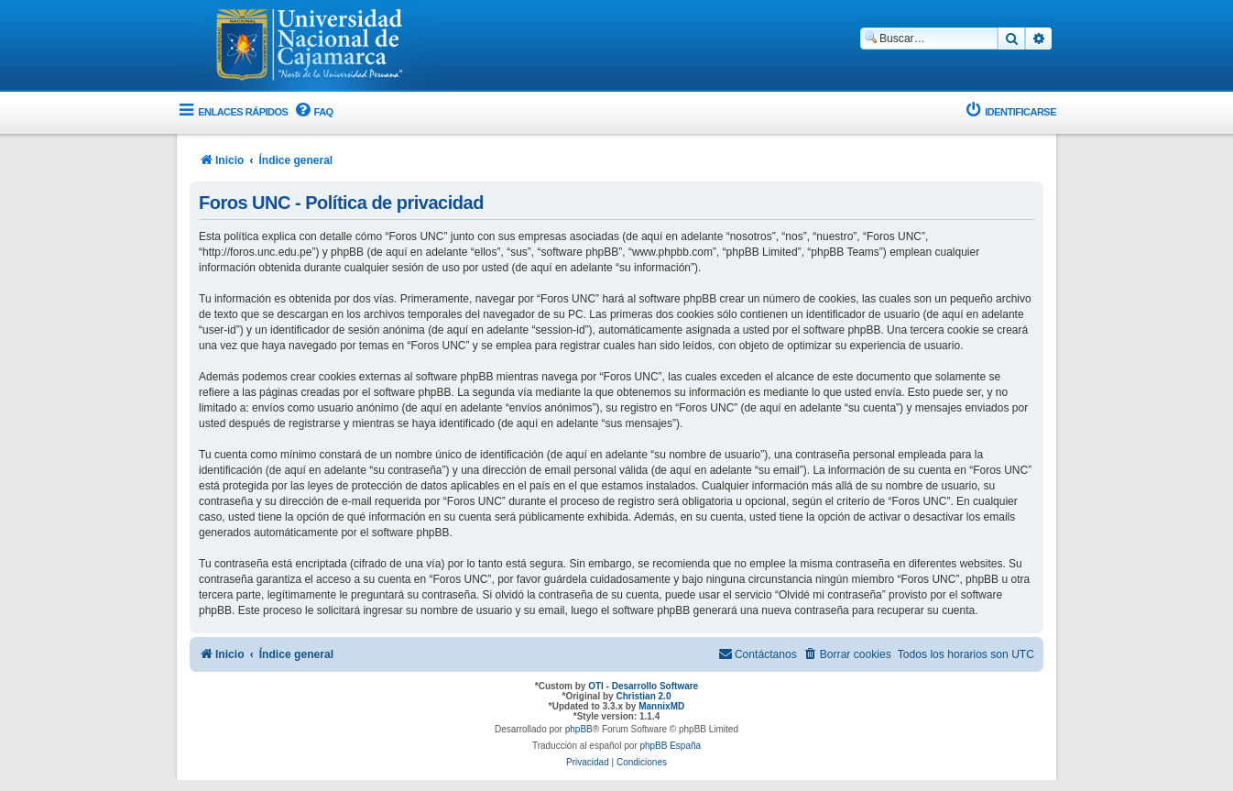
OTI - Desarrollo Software (643, 686)
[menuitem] (312, 112)
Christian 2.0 (643, 696)
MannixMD (661, 706)
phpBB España (670, 746)
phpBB (579, 729)
